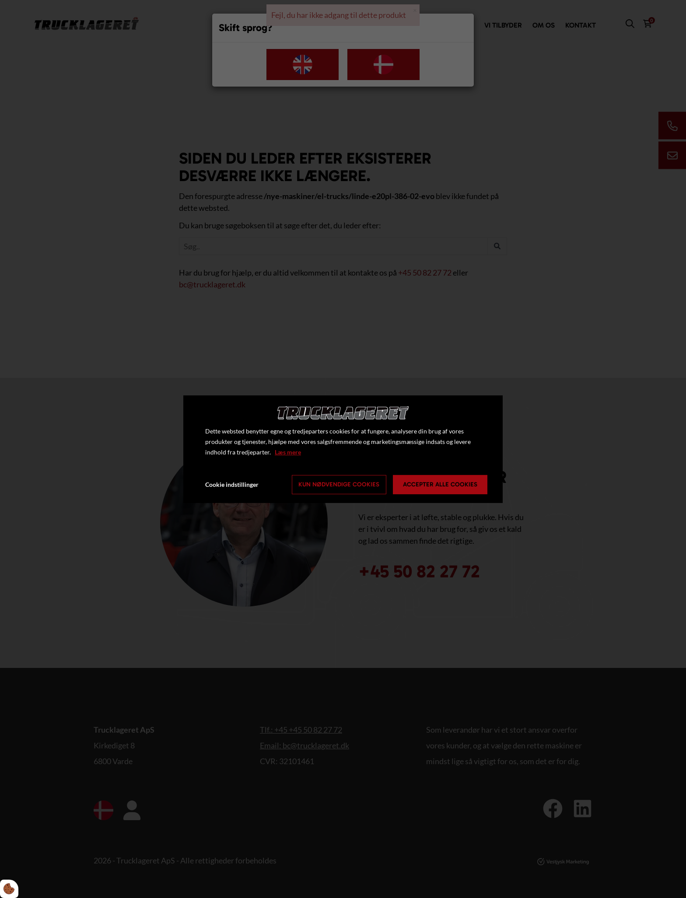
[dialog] (343, 449)
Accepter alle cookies (440, 484)
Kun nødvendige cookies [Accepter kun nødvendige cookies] (338, 484)
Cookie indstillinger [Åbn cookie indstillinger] (232, 484)
